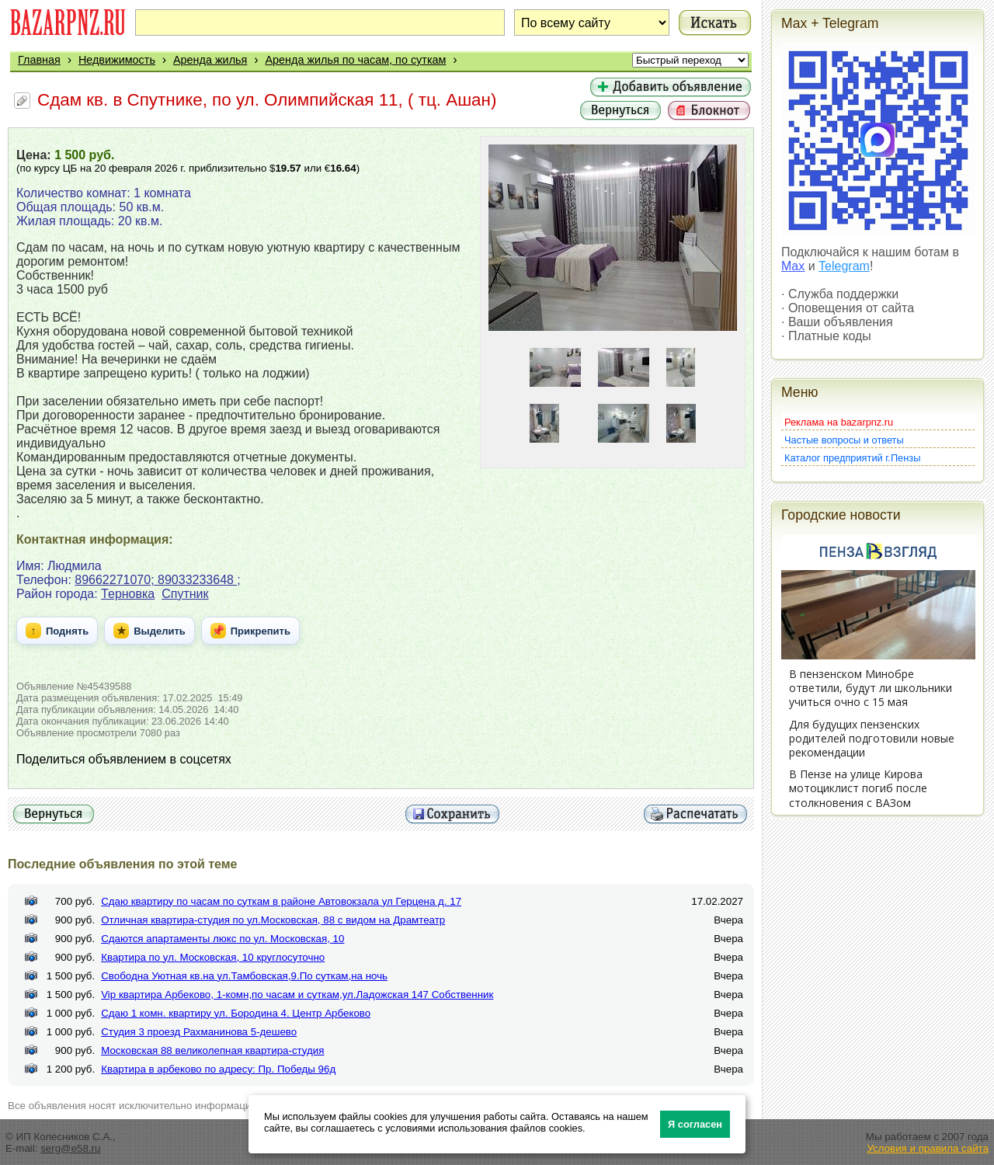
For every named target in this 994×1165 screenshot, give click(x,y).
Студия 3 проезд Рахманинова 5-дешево (199, 1032)
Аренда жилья (210, 60)
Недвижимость (116, 60)
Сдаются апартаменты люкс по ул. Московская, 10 (222, 938)
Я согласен (695, 1124)
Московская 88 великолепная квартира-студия (212, 1050)
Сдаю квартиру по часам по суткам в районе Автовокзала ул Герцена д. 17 (281, 901)
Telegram (844, 266)
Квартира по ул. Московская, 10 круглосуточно (213, 957)
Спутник (185, 593)
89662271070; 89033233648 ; (158, 579)
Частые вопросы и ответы (844, 440)
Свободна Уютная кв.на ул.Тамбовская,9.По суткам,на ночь (244, 976)
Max (793, 266)
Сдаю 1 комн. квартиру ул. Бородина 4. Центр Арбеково (235, 1013)
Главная (39, 60)
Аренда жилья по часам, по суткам (355, 60)
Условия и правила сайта (928, 1148)
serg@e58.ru (70, 1148)
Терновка (128, 593)
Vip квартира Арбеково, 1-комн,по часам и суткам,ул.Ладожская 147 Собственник (297, 994)
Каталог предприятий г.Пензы (852, 458)
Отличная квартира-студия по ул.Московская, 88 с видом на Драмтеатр (273, 920)
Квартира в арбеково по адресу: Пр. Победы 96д (218, 1069)
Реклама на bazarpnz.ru (838, 422)
